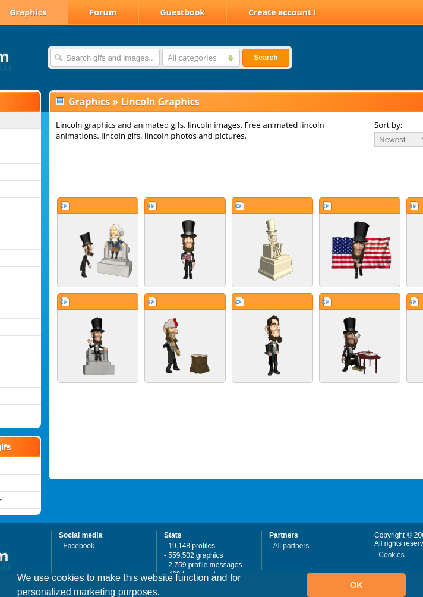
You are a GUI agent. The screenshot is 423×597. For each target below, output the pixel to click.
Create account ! (282, 12)
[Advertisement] (199, 172)
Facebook (78, 546)
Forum (103, 12)
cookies (68, 578)
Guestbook (183, 12)
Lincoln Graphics (160, 101)
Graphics (89, 101)
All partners (291, 546)
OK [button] (356, 585)
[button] (164, 593)
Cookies (391, 555)
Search (265, 58)
